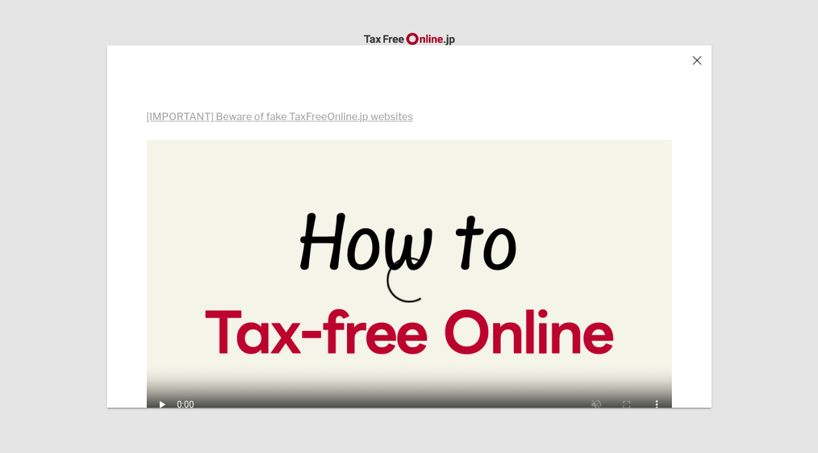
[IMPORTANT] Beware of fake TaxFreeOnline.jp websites (280, 117)
